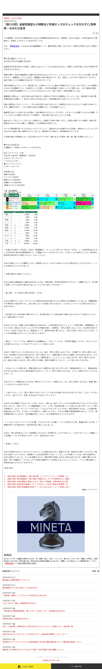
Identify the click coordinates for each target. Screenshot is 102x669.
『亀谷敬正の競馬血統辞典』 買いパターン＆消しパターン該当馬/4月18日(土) (34, 611)
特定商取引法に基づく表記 (51, 660)
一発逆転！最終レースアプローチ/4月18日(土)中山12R (25, 595)
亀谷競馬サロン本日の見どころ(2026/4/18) (20, 587)
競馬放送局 (14, 46)
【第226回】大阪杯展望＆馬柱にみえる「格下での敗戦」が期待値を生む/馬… (38, 481)
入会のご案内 (25, 666)
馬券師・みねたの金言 (13, 18)
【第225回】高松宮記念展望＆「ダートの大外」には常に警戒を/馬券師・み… (38, 484)
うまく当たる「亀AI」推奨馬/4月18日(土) (19, 603)
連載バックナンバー (90, 489)
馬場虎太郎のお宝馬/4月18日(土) (16, 618)
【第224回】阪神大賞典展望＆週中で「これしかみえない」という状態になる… (39, 486)
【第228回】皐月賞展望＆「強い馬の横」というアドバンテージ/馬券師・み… (38, 476)
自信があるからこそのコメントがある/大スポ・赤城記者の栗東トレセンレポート (35, 634)
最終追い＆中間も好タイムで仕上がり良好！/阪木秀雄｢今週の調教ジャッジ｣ (33, 649)
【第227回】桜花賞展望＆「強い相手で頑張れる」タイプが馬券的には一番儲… (39, 478)
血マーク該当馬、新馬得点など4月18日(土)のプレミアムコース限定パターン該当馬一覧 (38, 626)
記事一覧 (95, 571)
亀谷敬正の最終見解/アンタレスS (16, 580)
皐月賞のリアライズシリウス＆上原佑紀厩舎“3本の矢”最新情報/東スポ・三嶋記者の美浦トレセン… (43, 641)
